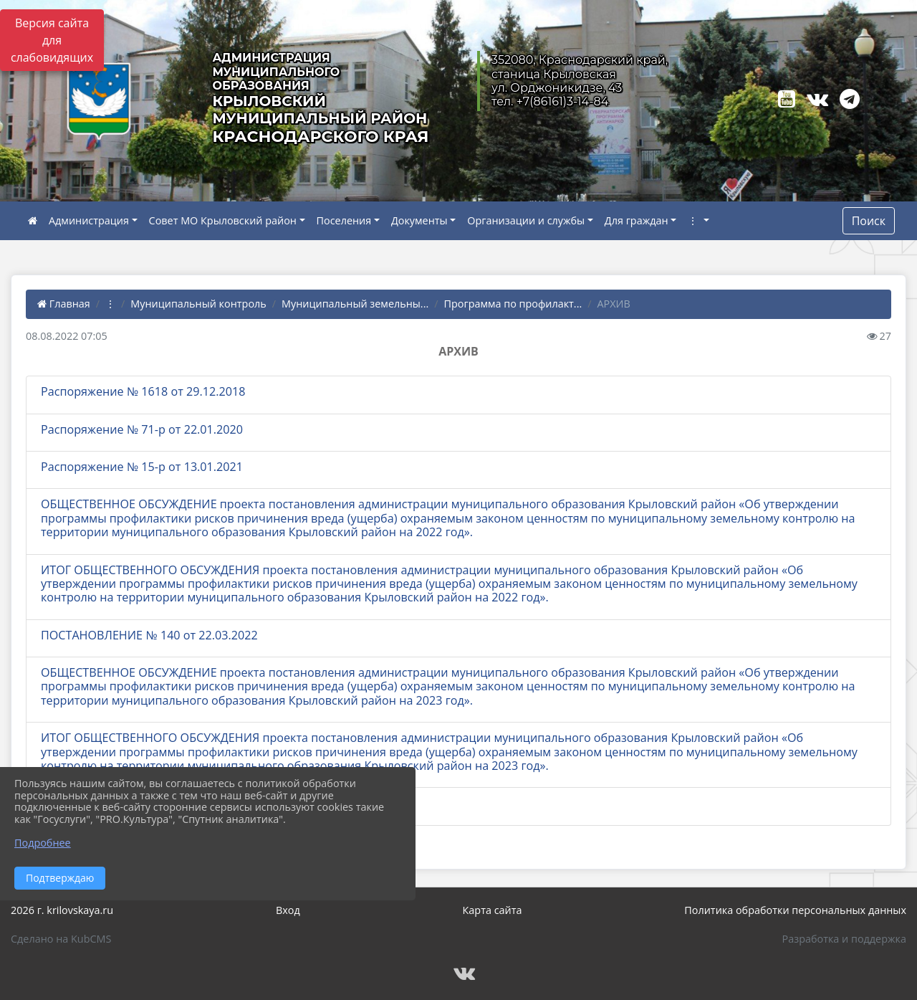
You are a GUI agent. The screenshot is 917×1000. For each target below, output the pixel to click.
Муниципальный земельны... (355, 303)
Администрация (89, 220)
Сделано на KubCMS (61, 939)
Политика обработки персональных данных (795, 910)
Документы (419, 220)
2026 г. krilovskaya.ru (62, 910)
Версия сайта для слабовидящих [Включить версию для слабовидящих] (52, 40)
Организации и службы (526, 220)
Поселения (344, 220)
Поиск (868, 221)
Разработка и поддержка (844, 939)
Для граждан (636, 220)
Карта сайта (492, 910)
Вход (288, 910)
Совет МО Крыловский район (223, 220)
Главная (63, 303)
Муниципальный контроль (198, 303)
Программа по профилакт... (513, 303)
